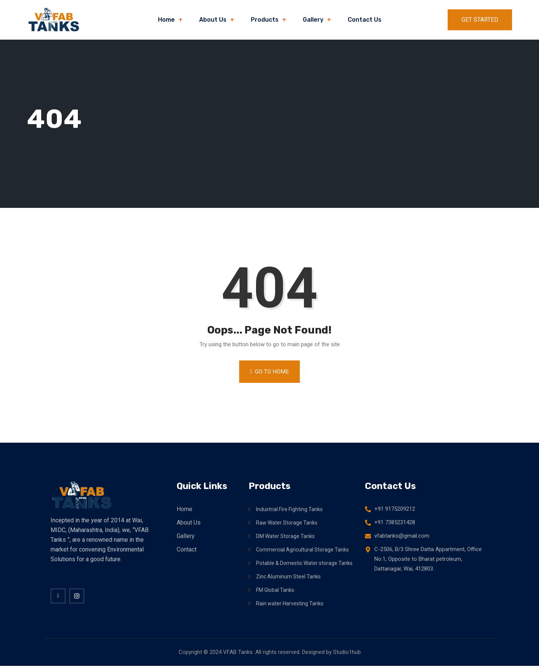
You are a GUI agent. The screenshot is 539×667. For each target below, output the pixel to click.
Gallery (313, 19)
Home (166, 19)
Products (264, 19)
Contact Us (364, 19)
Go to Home (269, 371)
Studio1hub (347, 653)
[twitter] (76, 595)
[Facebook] (58, 595)
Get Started (480, 19)
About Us (212, 19)
